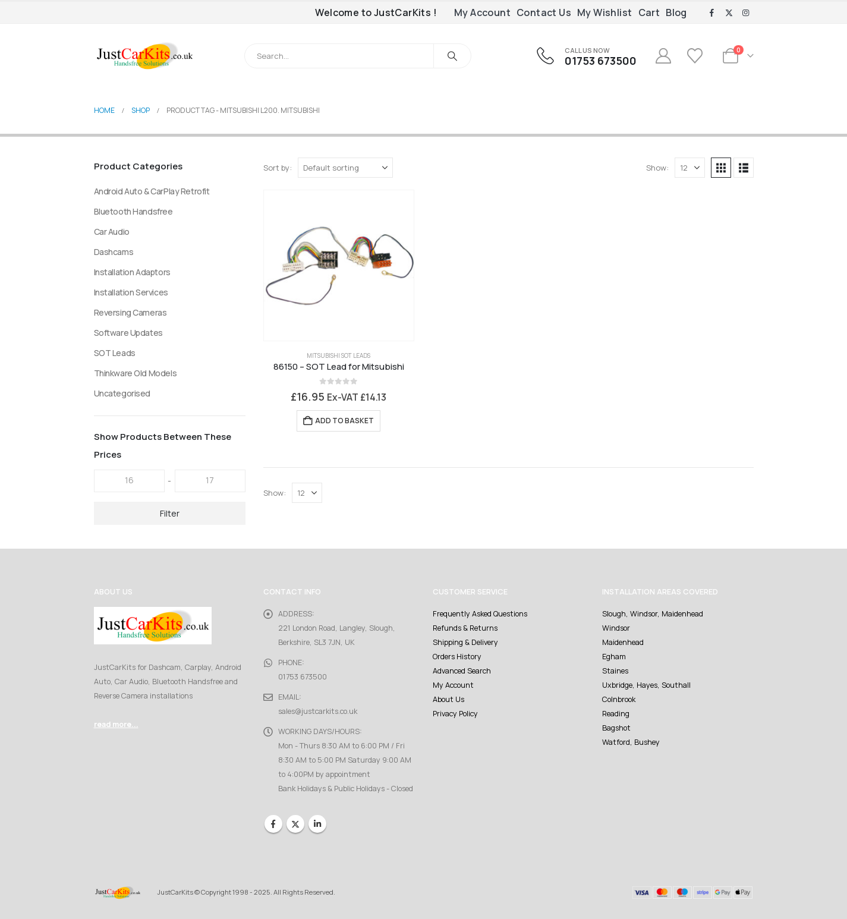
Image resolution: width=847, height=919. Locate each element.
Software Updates (128, 332)
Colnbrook (618, 699)
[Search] (452, 56)
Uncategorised (122, 393)
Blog (676, 12)
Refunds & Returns (465, 628)
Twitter (295, 824)
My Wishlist (604, 12)
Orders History (457, 657)
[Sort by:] (345, 168)
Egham (614, 657)
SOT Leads (115, 352)
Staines (615, 671)
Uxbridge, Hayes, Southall (646, 685)
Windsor (616, 628)
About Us (448, 699)
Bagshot (616, 728)
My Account (482, 12)
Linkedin (317, 824)
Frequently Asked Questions (480, 614)
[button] (721, 168)
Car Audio (112, 231)
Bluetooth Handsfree (133, 211)
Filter (170, 513)
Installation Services (131, 292)
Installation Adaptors (132, 272)
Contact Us (544, 12)
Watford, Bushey (631, 742)
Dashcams (114, 251)
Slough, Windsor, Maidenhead (652, 614)
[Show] (690, 168)
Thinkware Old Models (135, 373)
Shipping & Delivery (465, 642)
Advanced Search (462, 671)
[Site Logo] (144, 55)
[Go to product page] (339, 265)
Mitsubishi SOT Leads (338, 355)
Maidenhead (623, 642)
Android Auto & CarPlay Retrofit (152, 191)
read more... (116, 724)
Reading (615, 714)
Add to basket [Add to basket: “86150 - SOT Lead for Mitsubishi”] (344, 421)
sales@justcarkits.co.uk (317, 711)
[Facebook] (712, 13)
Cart (649, 12)
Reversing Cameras (130, 312)
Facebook (273, 824)
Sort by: (277, 167)
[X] (728, 13)
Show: (657, 167)
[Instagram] (746, 13)
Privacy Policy (455, 714)
